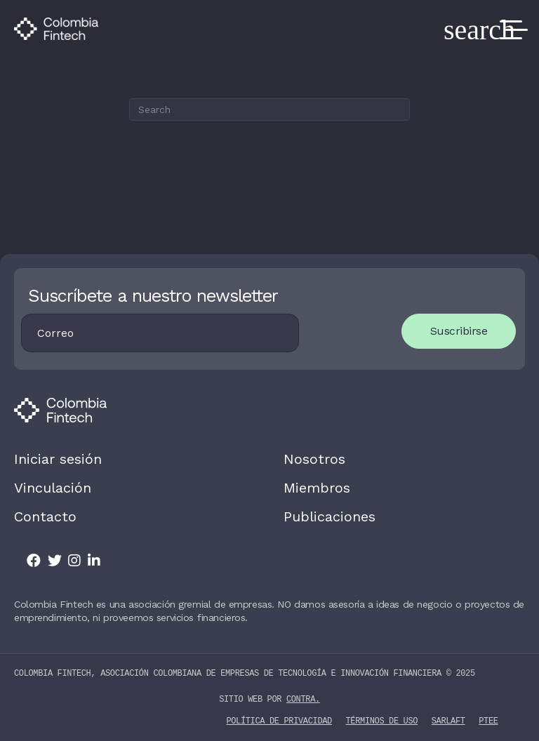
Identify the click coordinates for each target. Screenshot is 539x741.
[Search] (269, 109)
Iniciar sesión (58, 458)
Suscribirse (459, 331)
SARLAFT (448, 720)
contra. (303, 699)
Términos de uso (382, 720)
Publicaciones (329, 516)
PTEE (488, 720)
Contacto (45, 516)
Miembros (317, 487)
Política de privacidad (278, 720)
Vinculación (52, 487)
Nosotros (314, 458)
